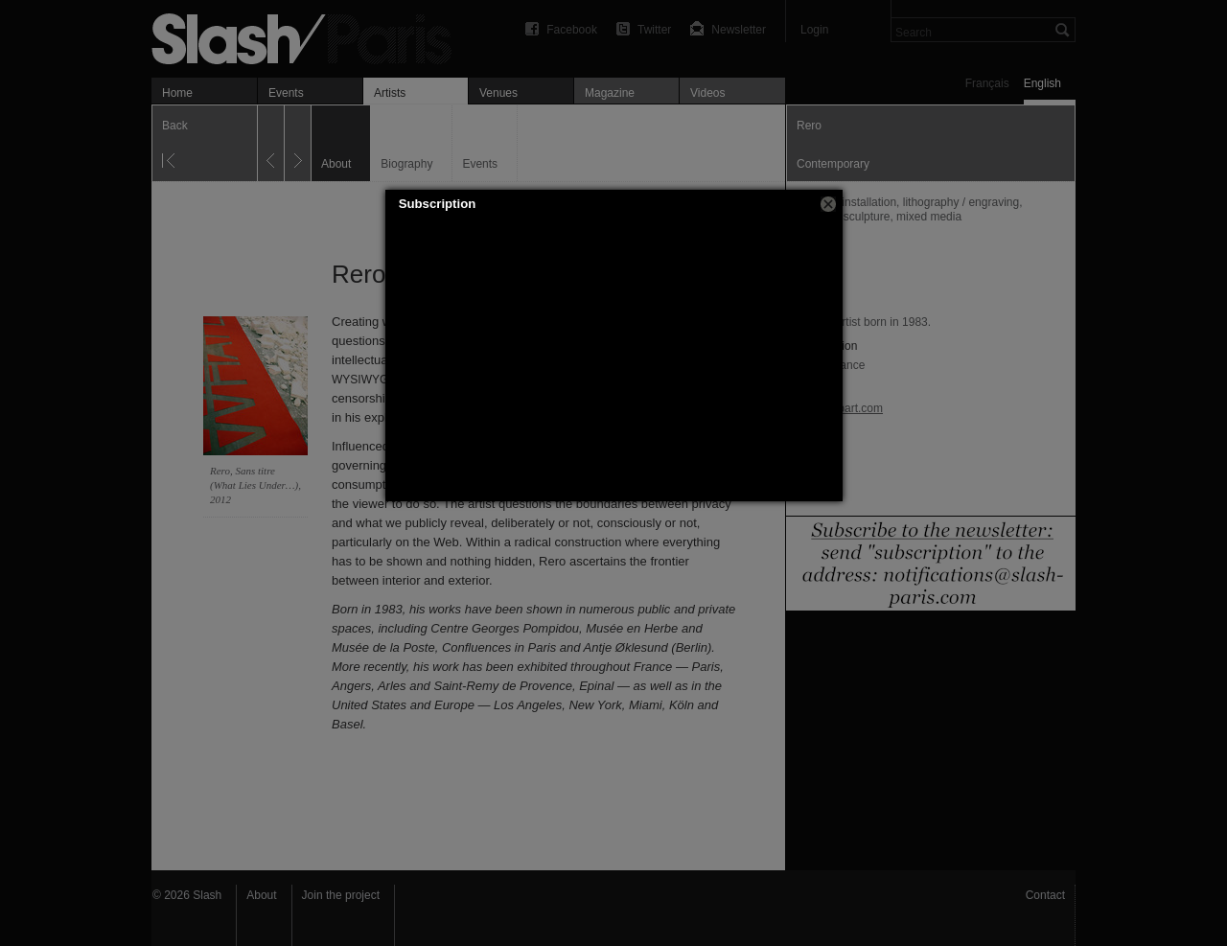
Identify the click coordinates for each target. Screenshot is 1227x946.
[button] (828, 204)
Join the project (341, 895)
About (261, 895)
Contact (1045, 895)
